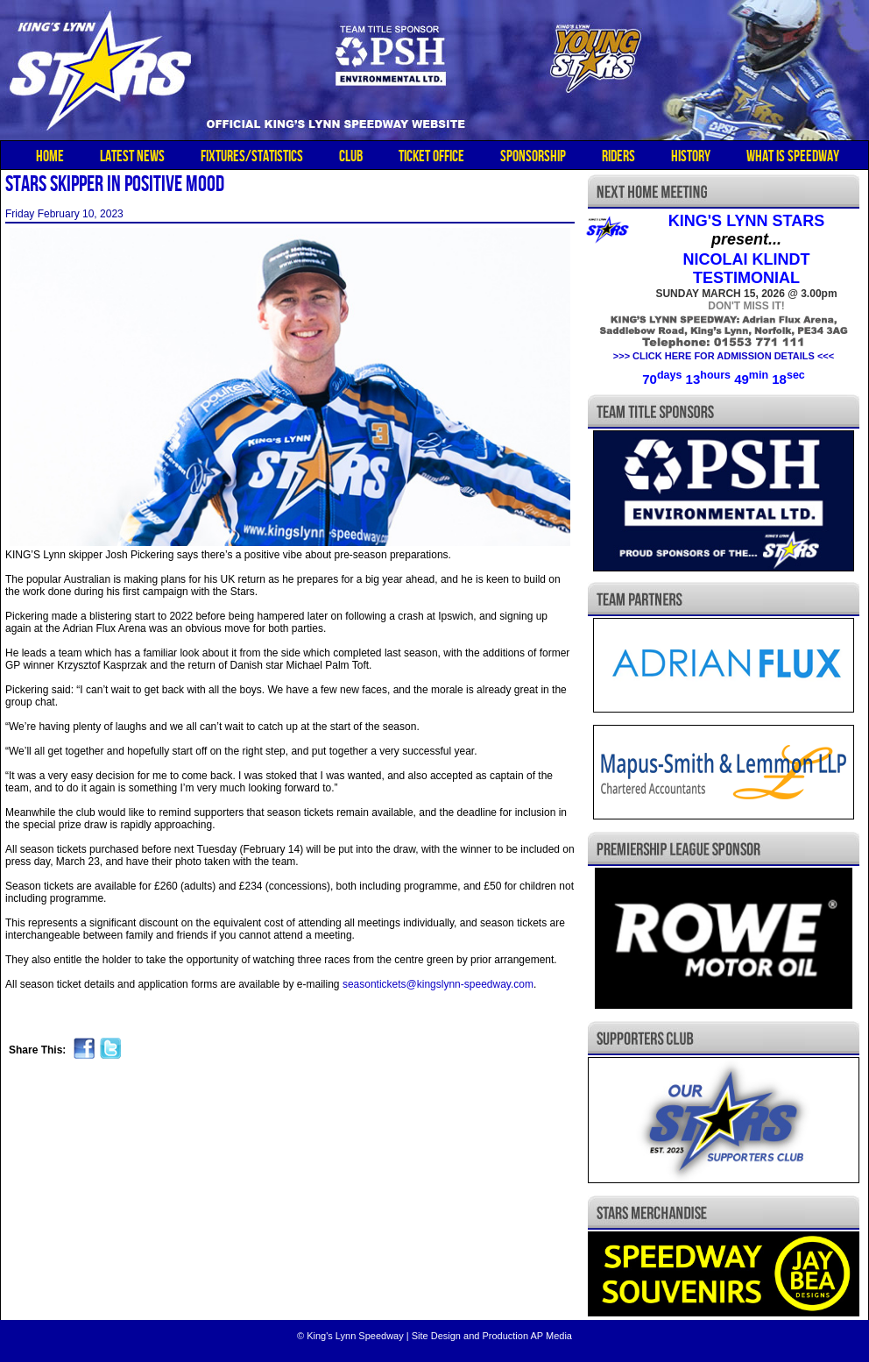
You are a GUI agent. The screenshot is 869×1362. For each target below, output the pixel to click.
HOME (50, 156)
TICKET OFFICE (431, 156)
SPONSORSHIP (533, 156)
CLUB (351, 156)
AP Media (551, 1335)
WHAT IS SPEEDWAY (792, 156)
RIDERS (618, 156)
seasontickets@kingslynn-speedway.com (438, 984)
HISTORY (690, 156)
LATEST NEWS (132, 156)
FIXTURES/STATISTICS (252, 156)
